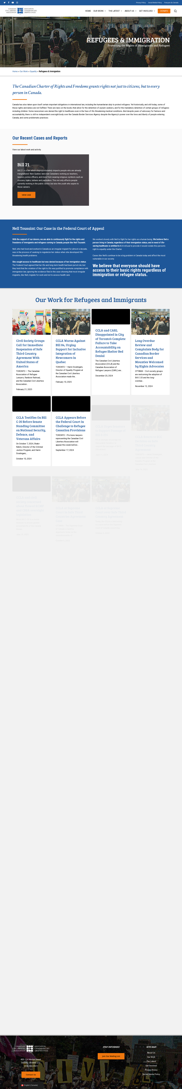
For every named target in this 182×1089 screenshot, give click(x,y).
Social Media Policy (151, 1074)
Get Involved (151, 1065)
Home (15, 71)
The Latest (151, 1061)
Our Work (24, 71)
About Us (151, 1053)
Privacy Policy (151, 1070)
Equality (33, 71)
